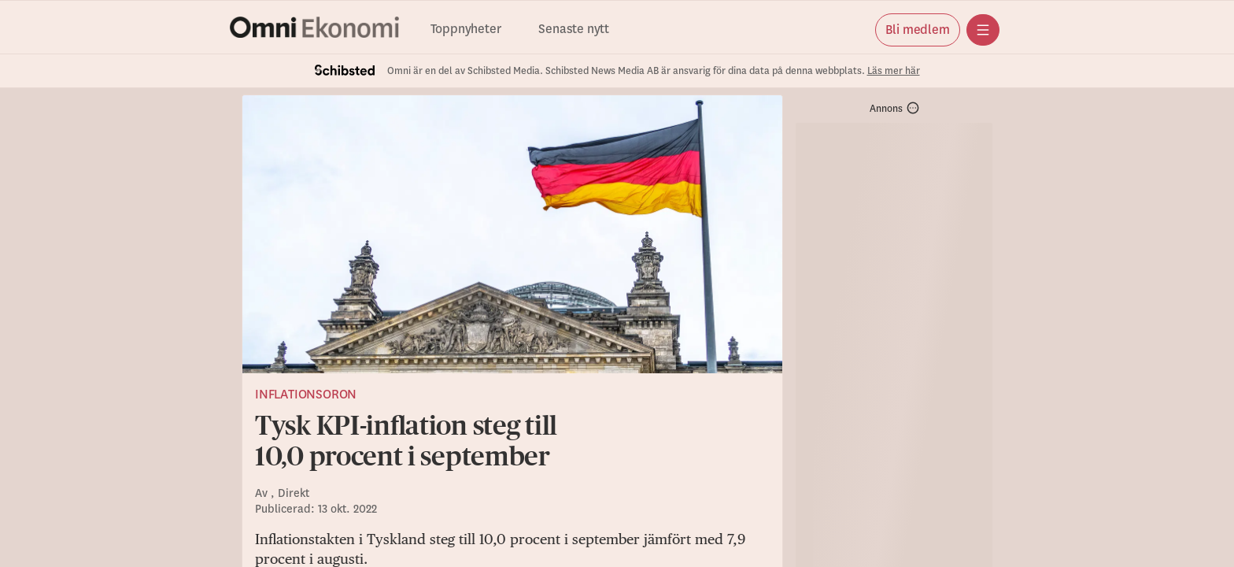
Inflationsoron (306, 394)
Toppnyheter (465, 29)
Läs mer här (893, 71)
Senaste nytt (573, 29)
